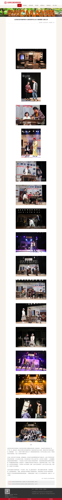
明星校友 (49, 5)
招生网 (36, 5)
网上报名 (55, 5)
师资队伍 (42, 5)
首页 (19, 5)
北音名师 (40, 489)
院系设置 (31, 5)
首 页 (33, 489)
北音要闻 (36, 489)
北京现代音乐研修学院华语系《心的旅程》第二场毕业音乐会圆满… (23, 481)
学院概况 (25, 5)
